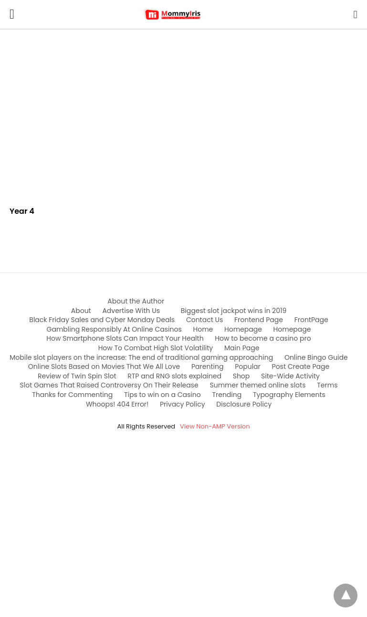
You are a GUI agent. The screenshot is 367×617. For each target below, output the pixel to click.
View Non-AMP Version (215, 426)
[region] (183, 110)
